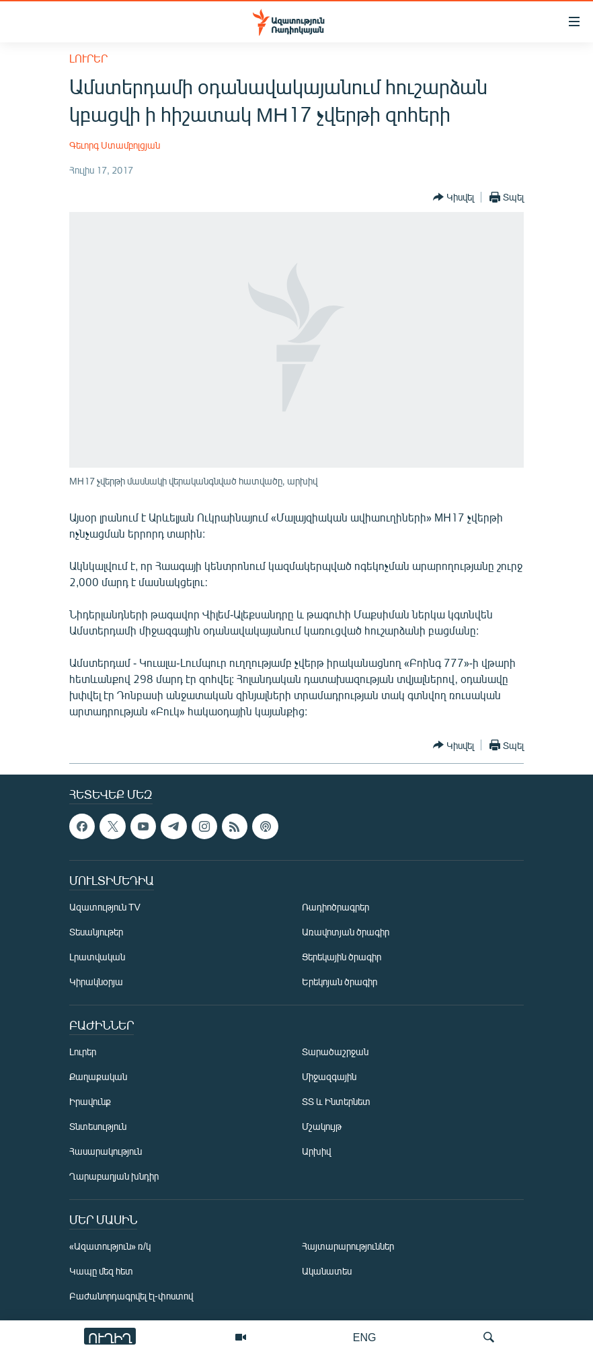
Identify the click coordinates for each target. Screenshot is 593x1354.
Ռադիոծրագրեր (335, 907)
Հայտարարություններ (348, 1246)
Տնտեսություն (97, 1126)
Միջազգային (329, 1076)
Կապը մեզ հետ (101, 1271)
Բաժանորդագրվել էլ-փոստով (131, 1296)
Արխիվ (316, 1151)
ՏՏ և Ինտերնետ (336, 1101)
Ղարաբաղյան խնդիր (114, 1176)
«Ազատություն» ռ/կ (110, 1246)
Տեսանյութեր (96, 931)
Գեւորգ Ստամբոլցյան (114, 145)
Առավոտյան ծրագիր (345, 931)
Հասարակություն (105, 1151)
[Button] (453, 197)
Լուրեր (88, 58)
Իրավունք (90, 1101)
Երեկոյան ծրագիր (339, 981)
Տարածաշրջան (335, 1051)
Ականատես (327, 1271)
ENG (365, 1336)
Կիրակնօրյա (96, 981)
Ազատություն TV (105, 907)
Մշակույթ (322, 1126)
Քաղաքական (98, 1076)
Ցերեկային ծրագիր (341, 956)
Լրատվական (97, 956)
